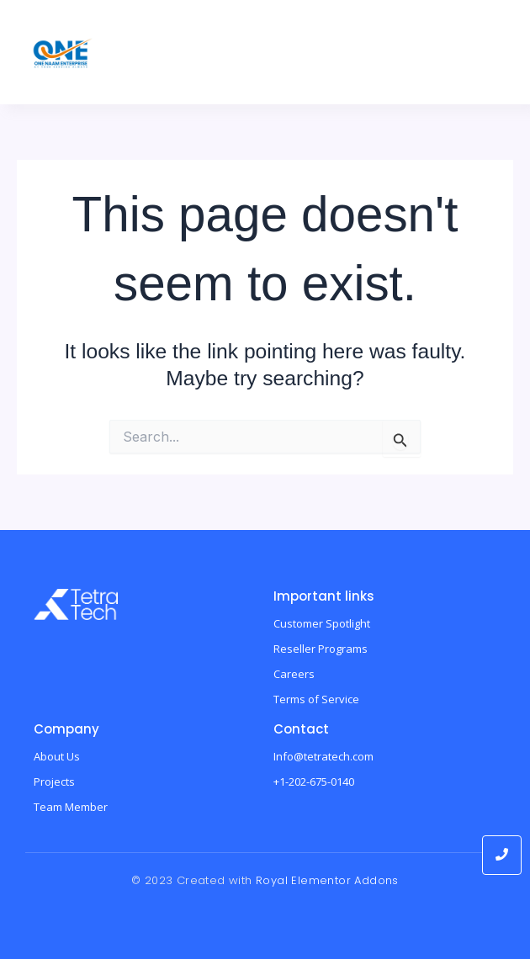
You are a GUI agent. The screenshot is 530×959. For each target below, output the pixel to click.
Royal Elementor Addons (327, 880)
